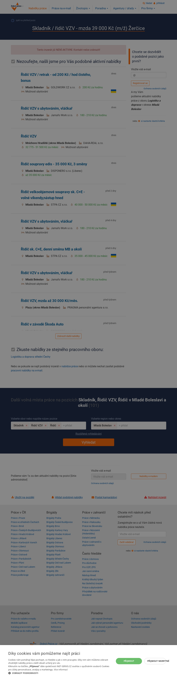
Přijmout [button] (129, 661)
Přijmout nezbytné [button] (156, 661)
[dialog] (88, 661)
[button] (60, 673)
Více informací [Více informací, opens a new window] (61, 669)
